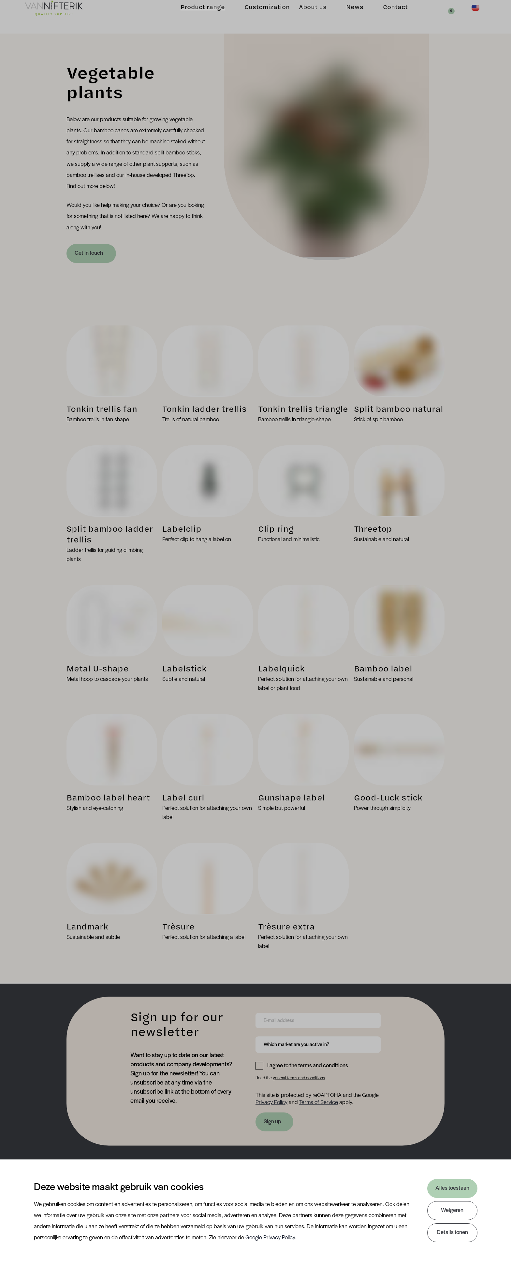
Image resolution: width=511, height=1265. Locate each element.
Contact (385, 16)
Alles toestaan (452, 1188)
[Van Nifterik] (64, 16)
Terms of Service (318, 1102)
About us (302, 16)
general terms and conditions (299, 1078)
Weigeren (452, 1210)
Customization (257, 16)
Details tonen (452, 1232)
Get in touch (89, 253)
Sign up (272, 1122)
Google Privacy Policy (270, 1238)
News (344, 16)
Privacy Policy (271, 1102)
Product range (192, 16)
